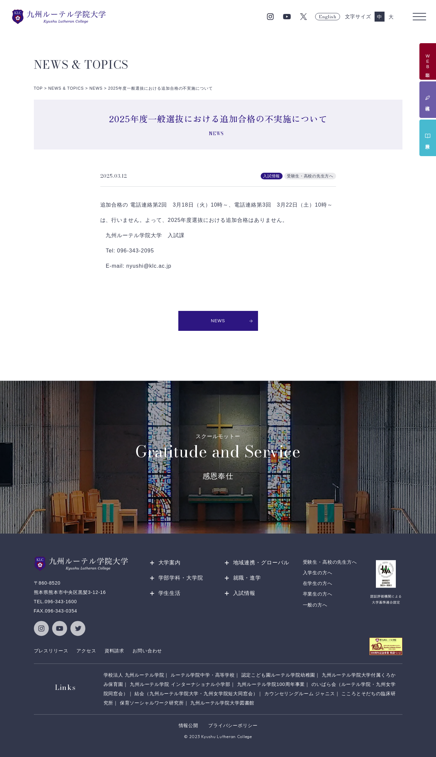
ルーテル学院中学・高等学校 (203, 675)
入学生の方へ (317, 572)
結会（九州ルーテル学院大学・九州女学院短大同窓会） (196, 693)
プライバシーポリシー (232, 725)
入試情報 (244, 593)
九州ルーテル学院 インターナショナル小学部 (180, 684)
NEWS (232, 320)
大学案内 (169, 562)
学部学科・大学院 (181, 578)
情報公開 (188, 725)
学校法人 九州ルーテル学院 (134, 675)
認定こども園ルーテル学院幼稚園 (278, 675)
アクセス (86, 650)
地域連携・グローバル (261, 562)
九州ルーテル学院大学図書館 (222, 703)
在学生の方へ (317, 583)
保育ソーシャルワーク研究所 (152, 703)
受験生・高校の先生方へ (330, 562)
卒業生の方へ (317, 594)
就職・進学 (247, 578)
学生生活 (169, 593)
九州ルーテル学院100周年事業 (271, 684)
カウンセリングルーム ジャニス (299, 693)
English (327, 16)
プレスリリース (51, 650)
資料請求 (114, 650)
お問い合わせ (147, 650)
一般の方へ (315, 605)
